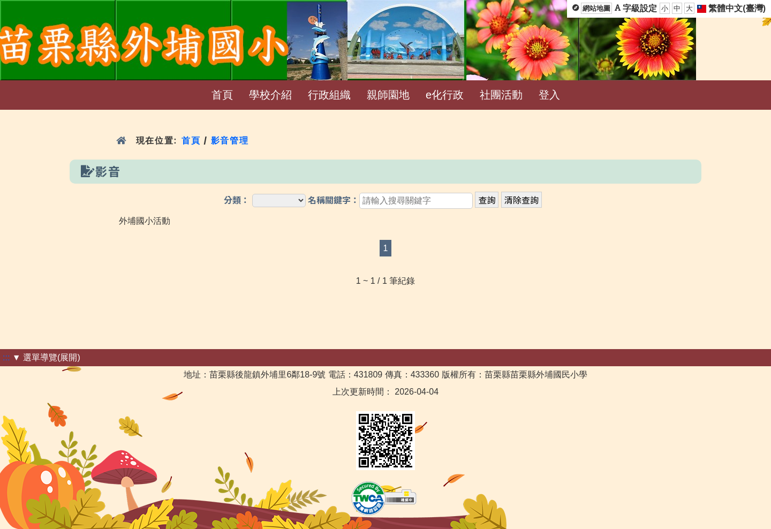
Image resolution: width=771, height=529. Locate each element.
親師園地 (388, 95)
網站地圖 (596, 8)
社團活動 (501, 95)
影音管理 (230, 140)
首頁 (222, 95)
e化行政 (445, 95)
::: (6, 357)
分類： (237, 200)
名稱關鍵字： (333, 200)
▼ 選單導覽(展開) (46, 357)
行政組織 (329, 95)
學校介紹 (270, 95)
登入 (549, 95)
